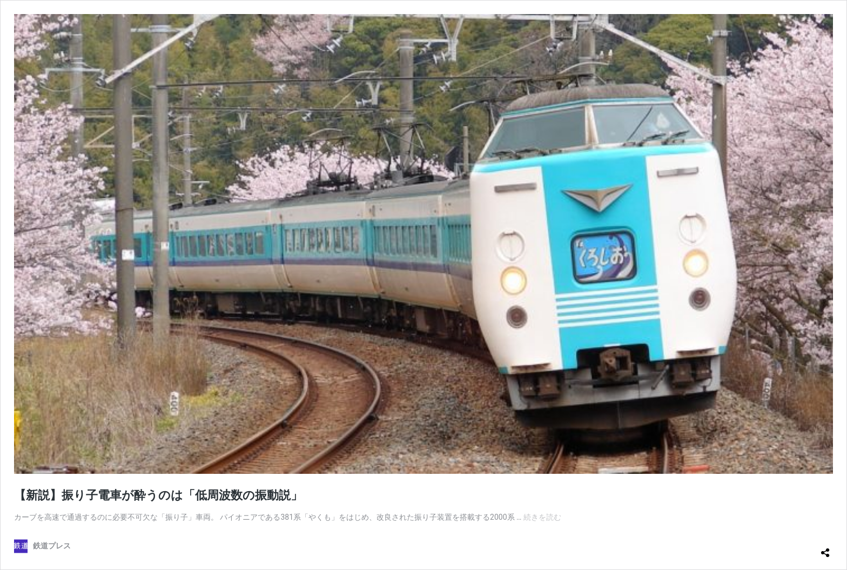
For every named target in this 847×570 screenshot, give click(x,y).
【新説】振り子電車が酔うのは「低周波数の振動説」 (158, 495)
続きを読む (542, 517)
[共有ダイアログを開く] (825, 548)
